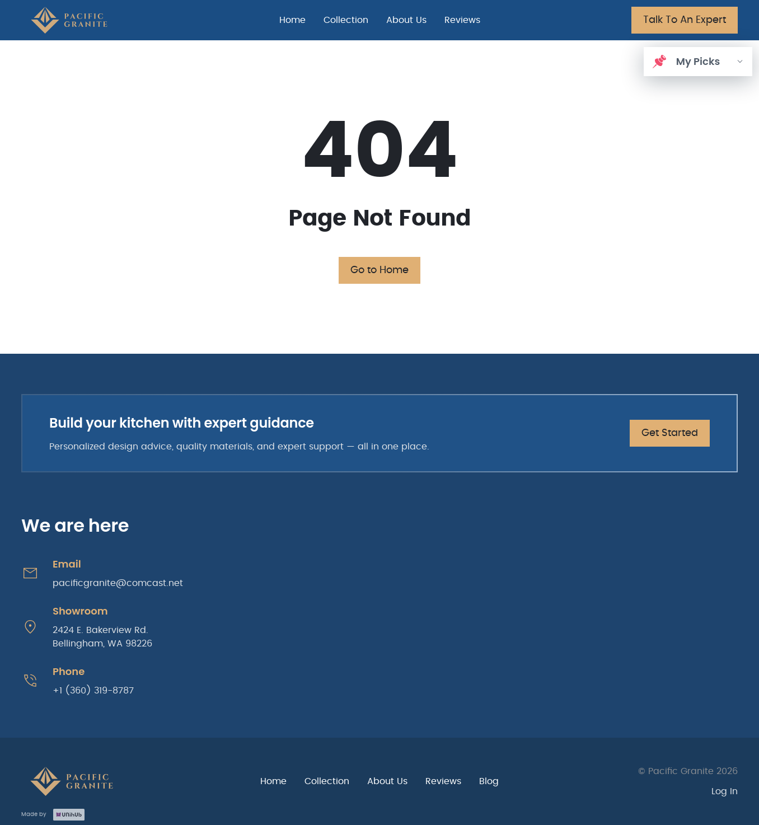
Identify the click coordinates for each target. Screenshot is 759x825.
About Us (406, 20)
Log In (724, 791)
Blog (489, 781)
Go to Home (379, 270)
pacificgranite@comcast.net (118, 583)
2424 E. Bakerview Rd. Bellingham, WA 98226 (102, 637)
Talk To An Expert (684, 20)
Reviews (462, 20)
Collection (346, 20)
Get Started (669, 433)
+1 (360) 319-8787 (93, 690)
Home (292, 20)
